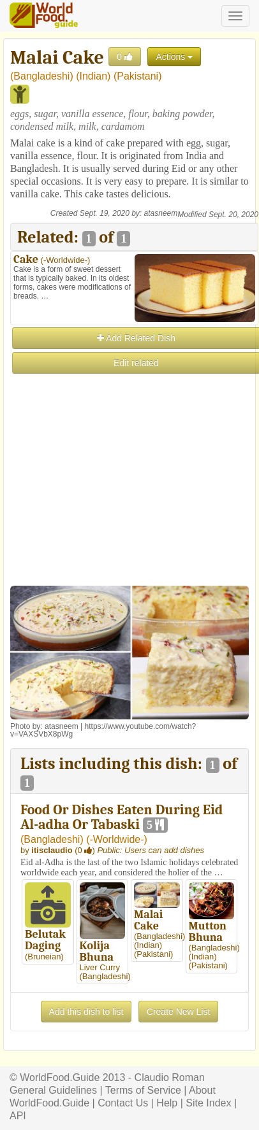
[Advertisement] (129, 504)
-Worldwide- (65, 260)
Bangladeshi (41, 76)
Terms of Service (143, 1090)
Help (166, 1103)
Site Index (208, 1103)
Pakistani (137, 76)
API (18, 1115)
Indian (94, 76)
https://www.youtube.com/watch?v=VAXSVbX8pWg (103, 730)
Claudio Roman (170, 1077)
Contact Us (123, 1103)
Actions (174, 57)
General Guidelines (53, 1090)
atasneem (161, 213)
